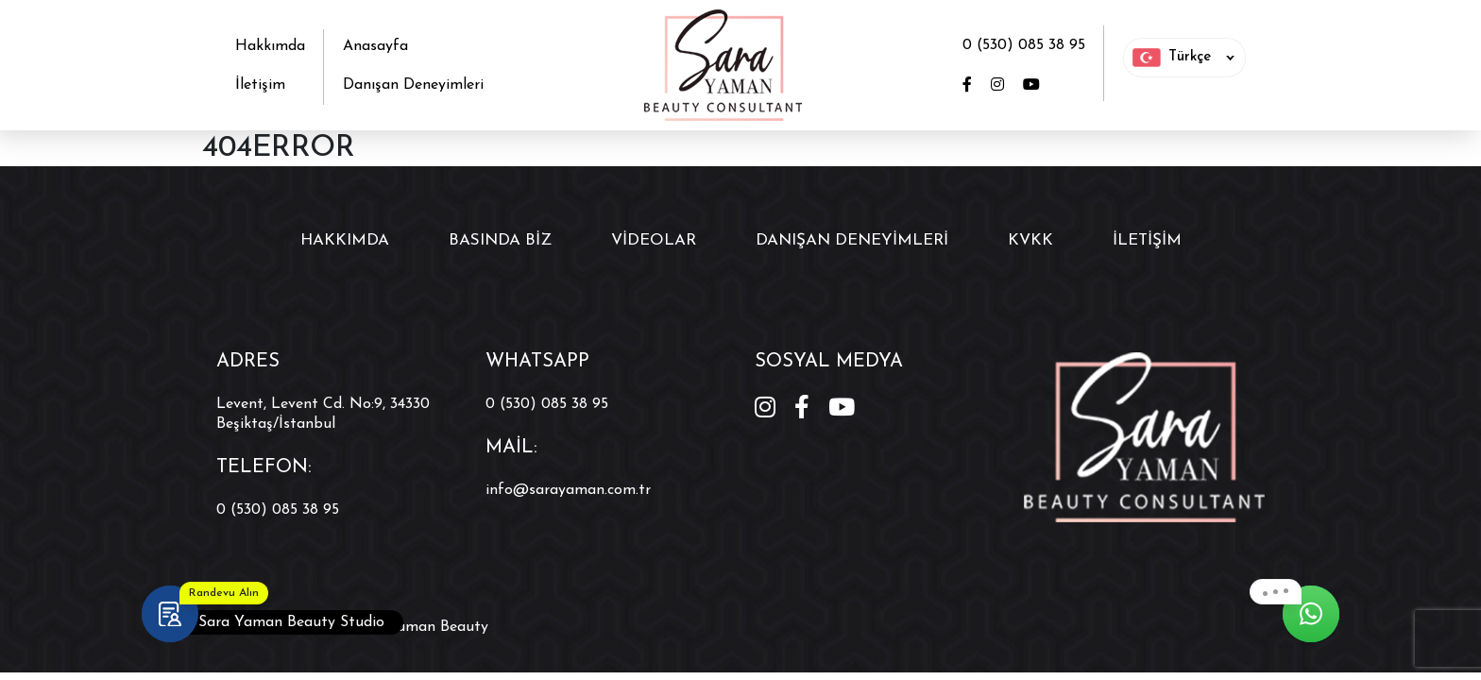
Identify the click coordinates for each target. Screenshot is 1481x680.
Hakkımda (270, 46)
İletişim (260, 85)
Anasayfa (375, 46)
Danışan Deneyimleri (413, 85)
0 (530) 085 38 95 (1023, 45)
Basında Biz (500, 240)
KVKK (1030, 240)
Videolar (653, 240)
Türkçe (1171, 57)
